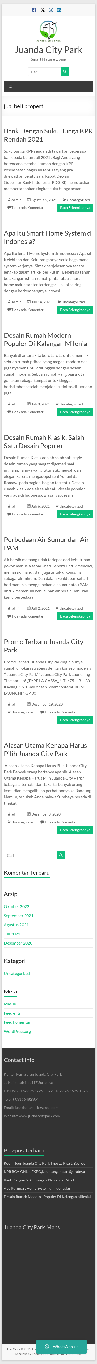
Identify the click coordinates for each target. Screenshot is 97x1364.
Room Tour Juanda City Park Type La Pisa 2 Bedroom (46, 1163)
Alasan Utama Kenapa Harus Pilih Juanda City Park (45, 749)
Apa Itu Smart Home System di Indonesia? (37, 1188)
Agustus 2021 (16, 924)
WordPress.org (17, 1031)
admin (16, 199)
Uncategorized (78, 199)
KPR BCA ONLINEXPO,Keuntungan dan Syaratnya (44, 1171)
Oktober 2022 (16, 906)
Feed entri (13, 1012)
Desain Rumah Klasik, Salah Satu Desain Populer (44, 441)
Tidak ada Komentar (27, 207)
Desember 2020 (18, 942)
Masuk (10, 1003)
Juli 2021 (12, 933)
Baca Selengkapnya (75, 207)
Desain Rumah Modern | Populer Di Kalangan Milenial (46, 339)
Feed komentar (17, 1022)
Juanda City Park (48, 49)
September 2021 (18, 915)
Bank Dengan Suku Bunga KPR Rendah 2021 (39, 1180)
